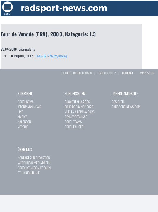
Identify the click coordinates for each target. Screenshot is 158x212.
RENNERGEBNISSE (76, 116)
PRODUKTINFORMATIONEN (34, 167)
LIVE (20, 111)
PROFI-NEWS (26, 101)
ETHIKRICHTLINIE (29, 172)
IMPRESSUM (147, 72)
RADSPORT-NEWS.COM (126, 106)
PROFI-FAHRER (74, 126)
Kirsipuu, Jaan (22, 56)
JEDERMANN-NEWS (29, 106)
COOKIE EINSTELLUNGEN (77, 72)
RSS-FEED (118, 101)
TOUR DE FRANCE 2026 (79, 106)
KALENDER (24, 121)
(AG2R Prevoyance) (51, 56)
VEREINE (23, 126)
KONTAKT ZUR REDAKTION (34, 157)
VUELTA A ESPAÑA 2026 (80, 111)
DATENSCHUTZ (107, 72)
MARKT (22, 116)
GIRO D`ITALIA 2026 (77, 101)
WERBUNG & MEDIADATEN (34, 162)
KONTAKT (127, 72)
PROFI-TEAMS (73, 121)
